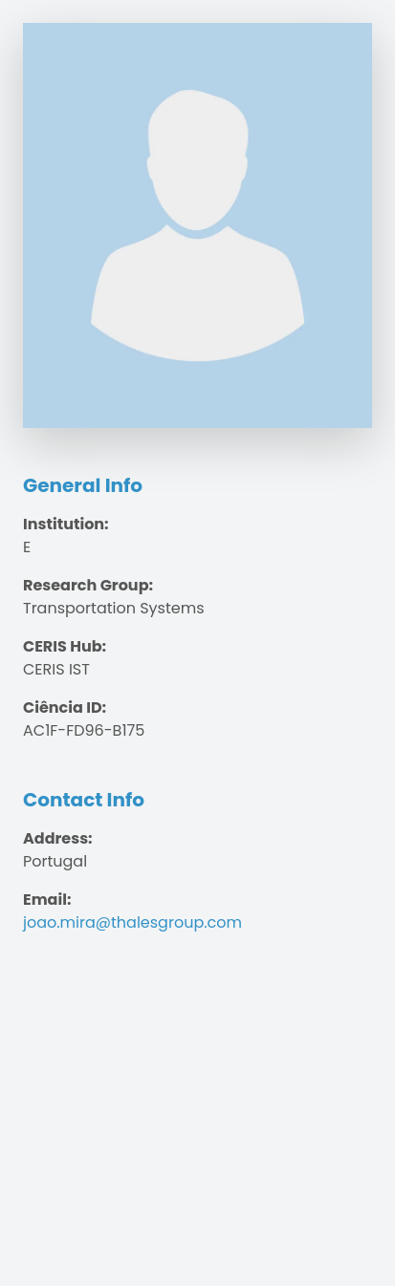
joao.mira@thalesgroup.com (132, 922)
